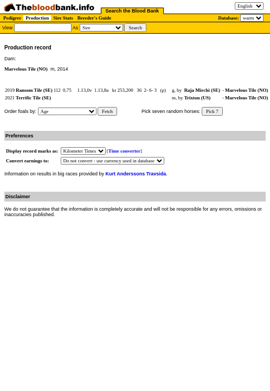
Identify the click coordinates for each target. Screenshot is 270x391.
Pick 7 (212, 111)
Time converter (124, 151)
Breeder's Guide (95, 18)
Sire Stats (63, 18)
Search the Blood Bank (132, 11)
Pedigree (12, 18)
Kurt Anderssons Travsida (136, 173)
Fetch (107, 111)
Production (37, 18)
